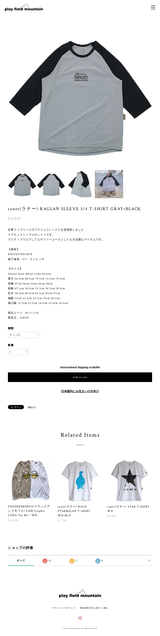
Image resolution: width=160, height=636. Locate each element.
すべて (21, 560)
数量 (11, 345)
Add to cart (80, 377)
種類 (11, 328)
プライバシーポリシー (64, 608)
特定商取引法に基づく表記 (94, 608)
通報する (32, 407)
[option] (80, 95)
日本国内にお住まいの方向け (80, 391)
